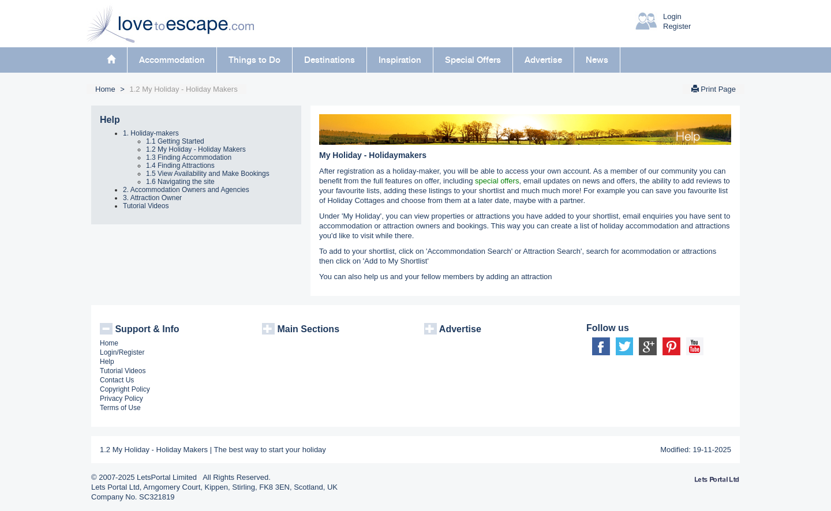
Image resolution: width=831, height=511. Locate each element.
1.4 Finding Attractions (180, 165)
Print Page (713, 89)
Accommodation (172, 60)
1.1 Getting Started (175, 141)
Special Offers (473, 60)
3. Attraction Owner (152, 198)
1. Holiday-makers (151, 133)
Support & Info (139, 329)
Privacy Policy (121, 398)
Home (105, 89)
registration (355, 171)
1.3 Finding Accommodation (188, 157)
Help (110, 120)
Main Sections (300, 329)
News (597, 60)
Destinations (329, 60)
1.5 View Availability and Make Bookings (207, 174)
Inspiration (400, 60)
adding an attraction (519, 276)
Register (677, 26)
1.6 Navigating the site (180, 182)
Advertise (543, 60)
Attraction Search (552, 251)
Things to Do (254, 60)
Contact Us (117, 380)
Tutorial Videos (146, 206)
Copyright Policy (125, 389)
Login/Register (122, 352)
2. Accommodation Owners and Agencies (186, 190)
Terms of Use (120, 408)
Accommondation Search (469, 251)
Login (672, 16)
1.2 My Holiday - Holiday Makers (196, 149)
